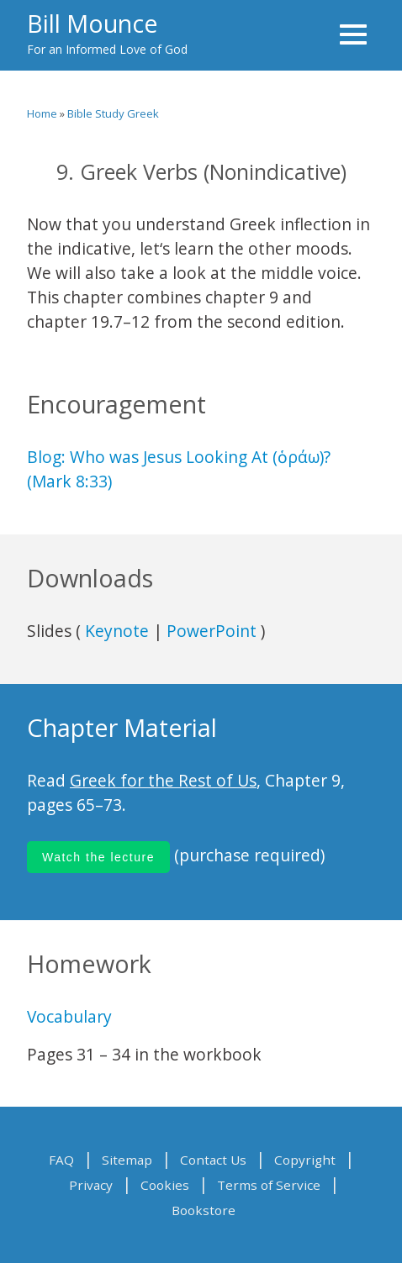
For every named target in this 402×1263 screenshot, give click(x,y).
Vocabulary (69, 1016)
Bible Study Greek (113, 113)
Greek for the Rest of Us (163, 780)
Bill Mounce (92, 23)
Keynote (117, 630)
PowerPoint (212, 630)
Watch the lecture (98, 857)
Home (42, 113)
